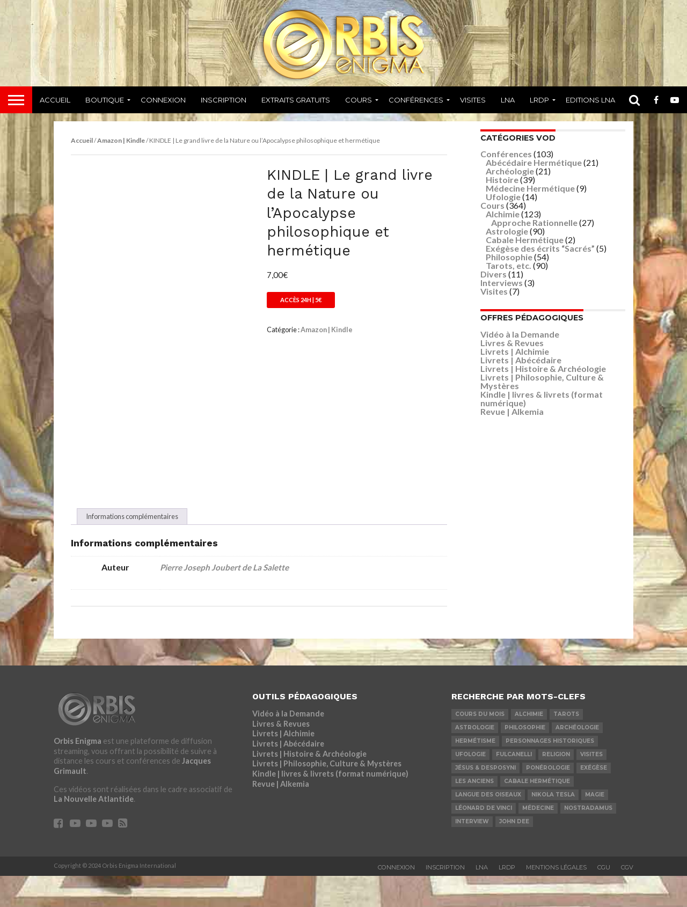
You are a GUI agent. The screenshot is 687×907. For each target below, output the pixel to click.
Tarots (566, 745)
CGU (603, 898)
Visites (473, 100)
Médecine (538, 839)
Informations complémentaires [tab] (132, 547)
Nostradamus (588, 839)
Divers (493, 274)
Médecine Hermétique (530, 188)
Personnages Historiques (550, 772)
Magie (594, 825)
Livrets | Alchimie (514, 351)
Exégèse (593, 798)
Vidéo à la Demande (519, 334)
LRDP (539, 100)
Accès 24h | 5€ (300, 299)
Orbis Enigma (77, 772)
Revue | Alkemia (512, 411)
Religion (556, 785)
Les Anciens (474, 812)
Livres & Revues (512, 343)
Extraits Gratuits (295, 100)
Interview (472, 852)
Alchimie (503, 214)
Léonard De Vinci (483, 839)
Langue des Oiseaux (488, 825)
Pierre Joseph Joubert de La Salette (224, 598)
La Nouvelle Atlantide (94, 830)
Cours (358, 100)
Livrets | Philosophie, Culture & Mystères (542, 381)
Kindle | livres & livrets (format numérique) (541, 398)
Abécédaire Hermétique (534, 162)
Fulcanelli (514, 785)
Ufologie (503, 197)
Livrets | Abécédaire (520, 360)
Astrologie (507, 231)
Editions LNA (590, 100)
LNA (508, 100)
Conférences (416, 100)
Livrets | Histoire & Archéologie (543, 368)
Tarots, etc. (508, 265)
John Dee (514, 852)
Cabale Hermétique (525, 240)
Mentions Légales (556, 898)
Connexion (163, 100)
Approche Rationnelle (534, 222)
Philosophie (509, 257)
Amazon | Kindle (121, 140)
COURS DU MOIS (480, 745)
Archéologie (510, 171)
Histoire (502, 179)
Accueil (55, 100)
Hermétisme (475, 772)
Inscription (223, 100)
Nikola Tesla (553, 825)
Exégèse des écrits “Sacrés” (540, 248)
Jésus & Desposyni (485, 798)
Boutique (104, 100)
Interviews (501, 282)
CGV (627, 898)
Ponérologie (548, 798)
